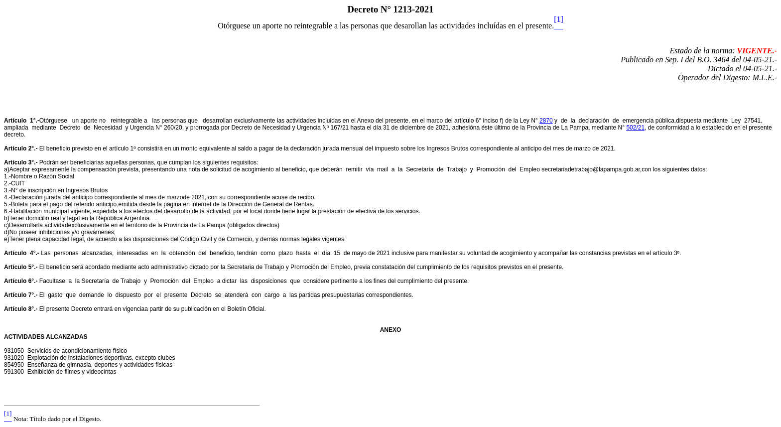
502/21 (635, 127)
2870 (546, 120)
